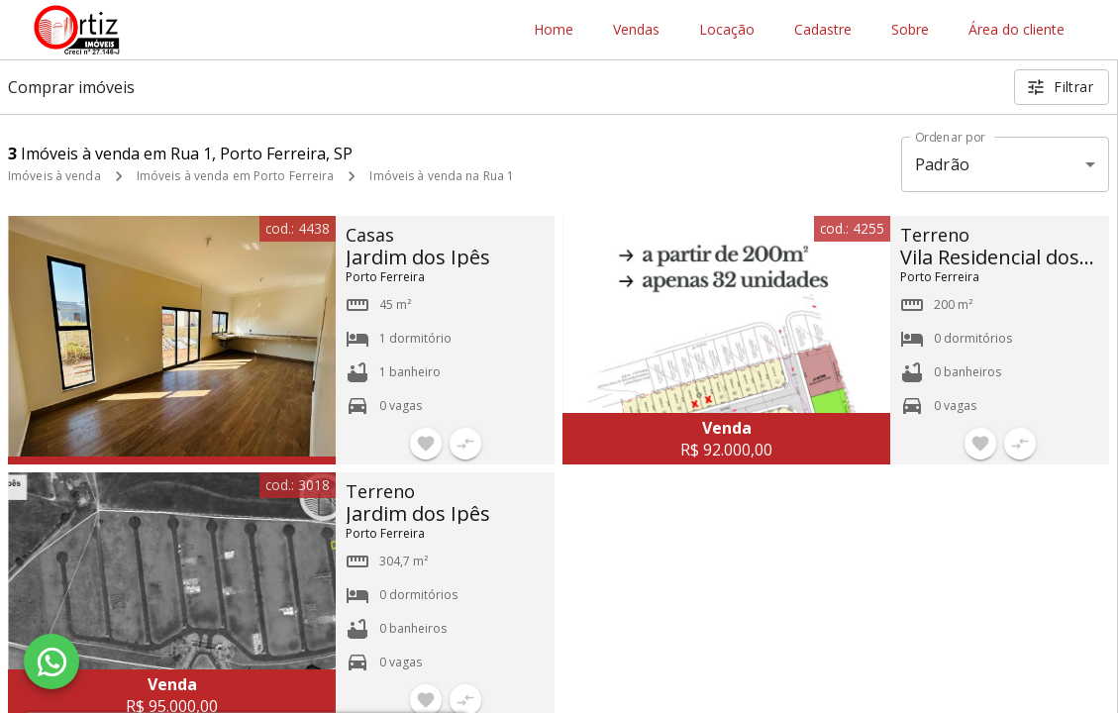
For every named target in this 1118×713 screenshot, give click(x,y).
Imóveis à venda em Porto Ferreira (236, 175)
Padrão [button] (942, 164)
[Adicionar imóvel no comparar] (465, 443)
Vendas (636, 30)
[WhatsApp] (51, 661)
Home (553, 30)
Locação (727, 30)
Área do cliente (1016, 30)
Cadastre (823, 30)
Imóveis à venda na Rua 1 (441, 175)
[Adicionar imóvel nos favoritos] (426, 443)
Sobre (910, 30)
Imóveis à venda (54, 175)
